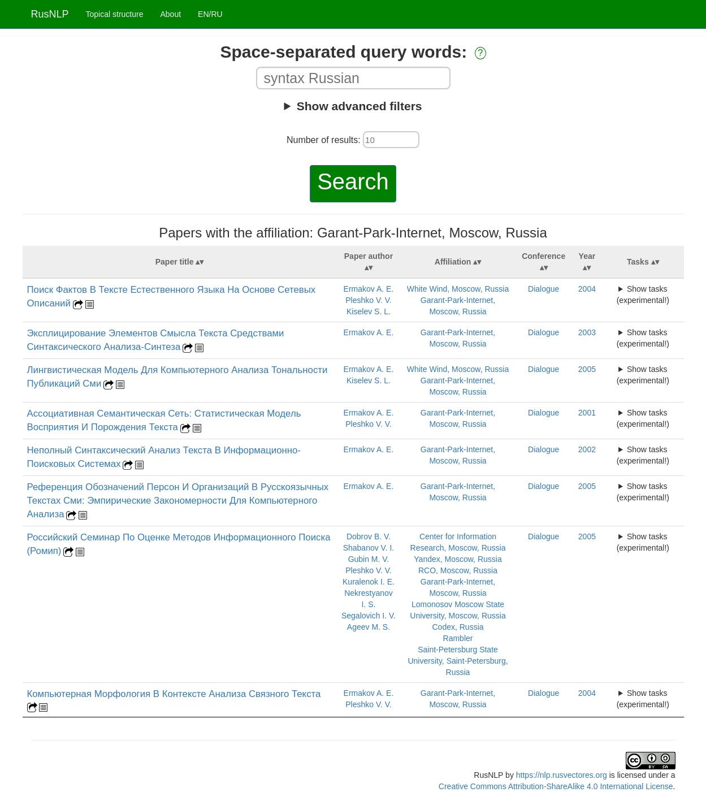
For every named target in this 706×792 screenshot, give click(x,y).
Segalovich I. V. (368, 615)
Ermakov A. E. (369, 288)
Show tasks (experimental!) (643, 294)
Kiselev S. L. (368, 311)
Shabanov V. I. (369, 547)
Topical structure (115, 14)
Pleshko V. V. (368, 300)
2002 (587, 449)
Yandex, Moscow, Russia (457, 559)
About (170, 14)
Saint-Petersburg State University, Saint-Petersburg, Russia (458, 661)
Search (353, 181)
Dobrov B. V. (368, 536)
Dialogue (543, 288)
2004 (587, 288)
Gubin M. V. (368, 559)
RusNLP (50, 14)
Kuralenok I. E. (369, 581)
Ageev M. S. (368, 626)
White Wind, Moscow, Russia (458, 288)
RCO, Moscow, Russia (457, 570)
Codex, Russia (457, 626)
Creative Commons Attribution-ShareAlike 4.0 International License (556, 786)
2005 (587, 369)
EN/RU (210, 14)
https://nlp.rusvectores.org (561, 775)
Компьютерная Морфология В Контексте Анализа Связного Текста (174, 694)
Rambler (458, 638)
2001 (587, 412)
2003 (587, 332)
